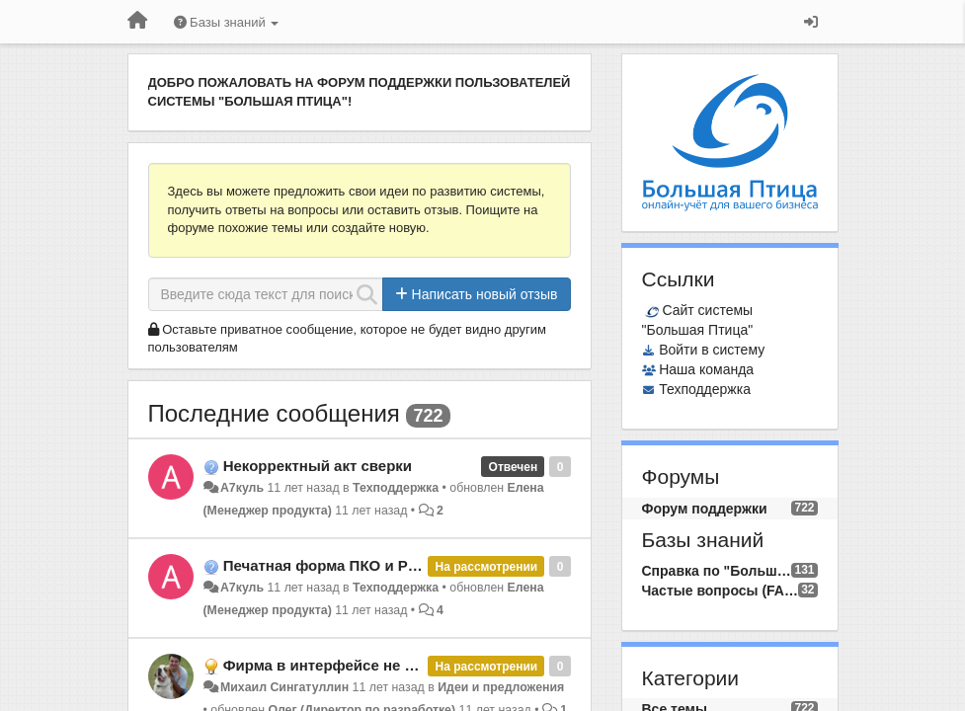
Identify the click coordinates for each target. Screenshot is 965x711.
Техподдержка (396, 488)
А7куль (242, 488)
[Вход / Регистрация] (811, 22)
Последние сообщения (274, 413)
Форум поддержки (704, 508)
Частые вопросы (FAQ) (720, 590)
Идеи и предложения (501, 687)
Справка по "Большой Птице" (717, 571)
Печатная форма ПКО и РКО (326, 565)
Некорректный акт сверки (317, 465)
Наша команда (706, 369)
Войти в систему (711, 349)
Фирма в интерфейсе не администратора (374, 665)
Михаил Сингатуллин (284, 687)
